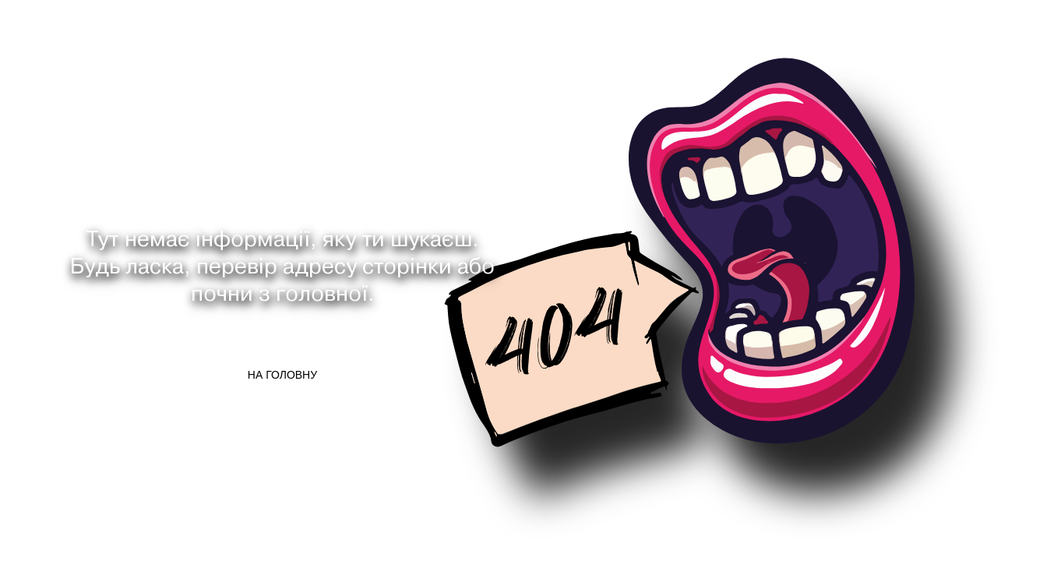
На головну (282, 375)
